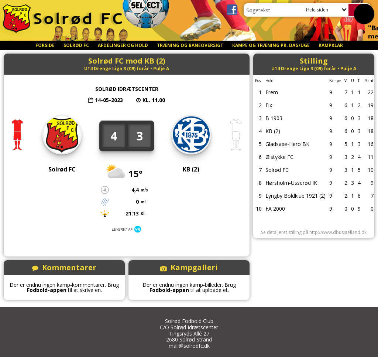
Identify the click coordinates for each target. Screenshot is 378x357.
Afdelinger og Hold (123, 45)
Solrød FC (76, 45)
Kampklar (331, 45)
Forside (45, 45)
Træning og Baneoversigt (190, 45)
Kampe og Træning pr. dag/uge (271, 45)
